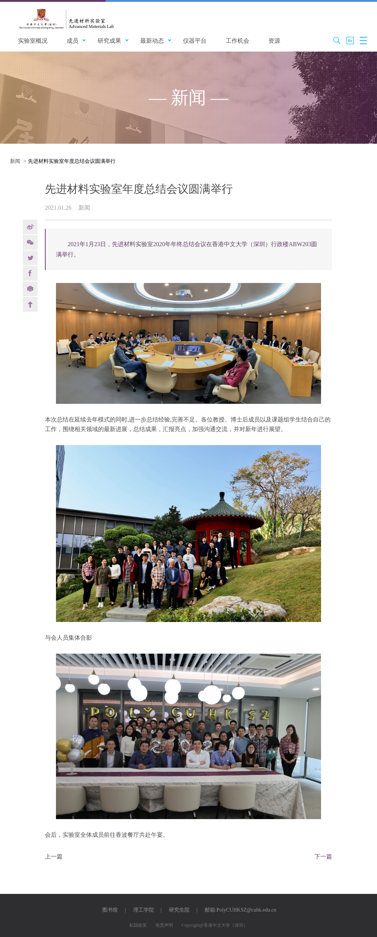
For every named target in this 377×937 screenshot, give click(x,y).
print (30, 289)
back (30, 304)
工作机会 (237, 41)
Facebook (30, 273)
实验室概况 (32, 41)
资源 (274, 41)
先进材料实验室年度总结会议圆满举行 (72, 161)
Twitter (30, 258)
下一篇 (323, 856)
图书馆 (110, 910)
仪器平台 (195, 41)
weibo (30, 227)
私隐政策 (138, 925)
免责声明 (164, 925)
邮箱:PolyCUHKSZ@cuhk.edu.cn (240, 910)
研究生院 (179, 910)
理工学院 (143, 910)
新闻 (15, 161)
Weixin (30, 242)
